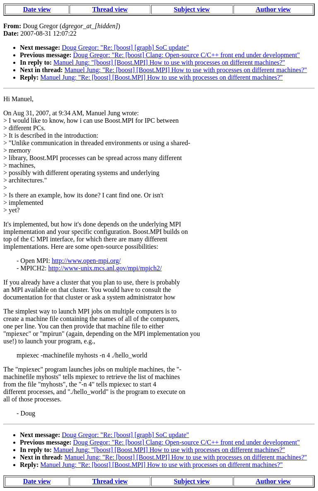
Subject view (192, 9)
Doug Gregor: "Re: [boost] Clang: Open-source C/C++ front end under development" (186, 54)
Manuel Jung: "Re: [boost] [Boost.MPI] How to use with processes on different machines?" (186, 69)
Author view (273, 9)
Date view (37, 9)
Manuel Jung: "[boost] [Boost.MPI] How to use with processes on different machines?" (169, 62)
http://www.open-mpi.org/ (86, 260)
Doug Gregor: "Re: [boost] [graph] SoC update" (125, 47)
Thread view (110, 9)
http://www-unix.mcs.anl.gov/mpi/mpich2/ (104, 268)
